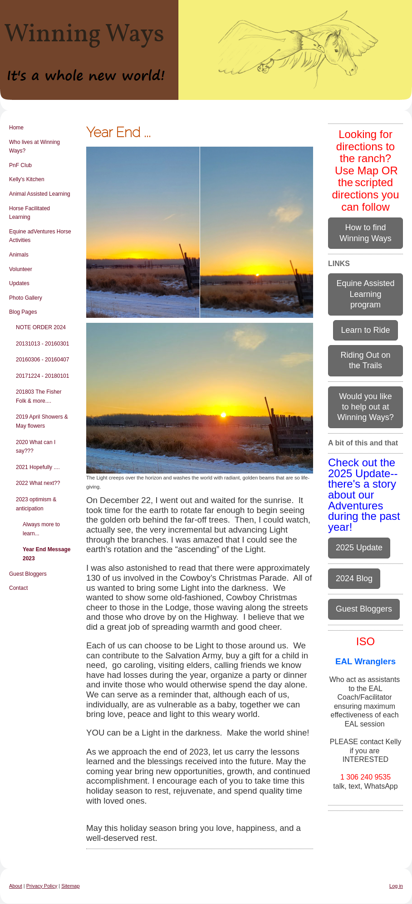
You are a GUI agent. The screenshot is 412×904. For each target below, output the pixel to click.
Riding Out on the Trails (365, 360)
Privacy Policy (41, 886)
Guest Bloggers (364, 608)
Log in (396, 886)
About (15, 886)
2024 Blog (354, 578)
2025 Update (359, 547)
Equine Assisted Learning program (365, 294)
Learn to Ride (365, 330)
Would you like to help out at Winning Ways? (365, 407)
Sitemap (70, 886)
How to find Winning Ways (365, 232)
